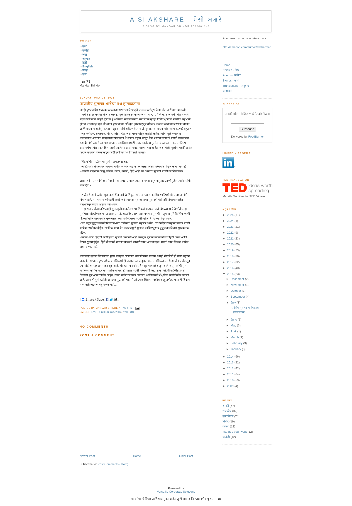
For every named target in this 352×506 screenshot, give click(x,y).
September (238, 296)
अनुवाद (86, 58)
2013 (231, 362)
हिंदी (84, 62)
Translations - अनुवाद (235, 85)
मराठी (126, 312)
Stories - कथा (230, 80)
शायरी (225, 405)
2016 (231, 268)
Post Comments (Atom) (113, 464)
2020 (231, 244)
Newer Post (87, 456)
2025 (231, 215)
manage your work (234, 431)
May (234, 325)
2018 (231, 256)
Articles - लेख (230, 70)
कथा (84, 46)
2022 (231, 232)
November (238, 284)
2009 (231, 386)
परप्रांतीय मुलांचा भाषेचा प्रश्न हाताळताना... (111, 103)
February (237, 343)
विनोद (225, 421)
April (234, 331)
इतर (84, 74)
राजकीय (226, 411)
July (234, 302)
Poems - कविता (231, 75)
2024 (231, 220)
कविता (85, 50)
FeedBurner (256, 136)
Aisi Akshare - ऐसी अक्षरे (176, 19)
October (236, 290)
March (235, 337)
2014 (231, 356)
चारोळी (226, 437)
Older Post (186, 456)
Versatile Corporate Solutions (176, 491)
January (236, 349)
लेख (84, 54)
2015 (231, 274)
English (87, 66)
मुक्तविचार (227, 416)
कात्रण (225, 426)
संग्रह (85, 70)
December (238, 279)
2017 (231, 262)
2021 (231, 238)
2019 (231, 250)
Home (137, 456)
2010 (231, 380)
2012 (231, 368)
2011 (231, 374)
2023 (231, 226)
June (234, 319)
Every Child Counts (106, 312)
